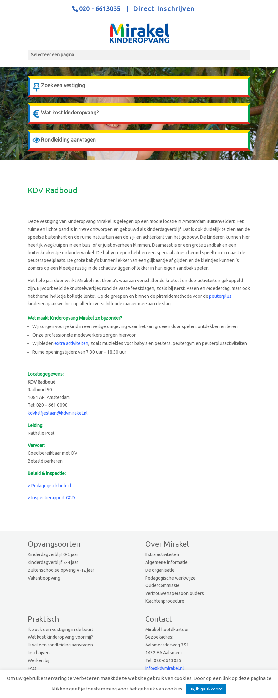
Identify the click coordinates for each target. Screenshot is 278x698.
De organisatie (160, 570)
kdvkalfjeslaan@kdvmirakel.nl (58, 413)
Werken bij (38, 660)
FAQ (32, 668)
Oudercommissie (162, 585)
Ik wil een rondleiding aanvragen (60, 644)
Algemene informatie (166, 562)
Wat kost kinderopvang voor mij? (60, 637)
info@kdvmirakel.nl (164, 668)
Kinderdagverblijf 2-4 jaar (53, 562)
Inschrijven (39, 652)
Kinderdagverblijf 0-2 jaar (53, 554)
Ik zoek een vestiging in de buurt (60, 629)
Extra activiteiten (162, 554)
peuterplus (220, 296)
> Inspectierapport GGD (51, 497)
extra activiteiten (71, 343)
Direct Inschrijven (164, 8)
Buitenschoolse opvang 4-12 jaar (61, 570)
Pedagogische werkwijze (170, 578)
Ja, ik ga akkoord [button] (206, 689)
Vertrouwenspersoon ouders (174, 593)
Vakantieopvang (44, 578)
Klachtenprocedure (164, 601)
